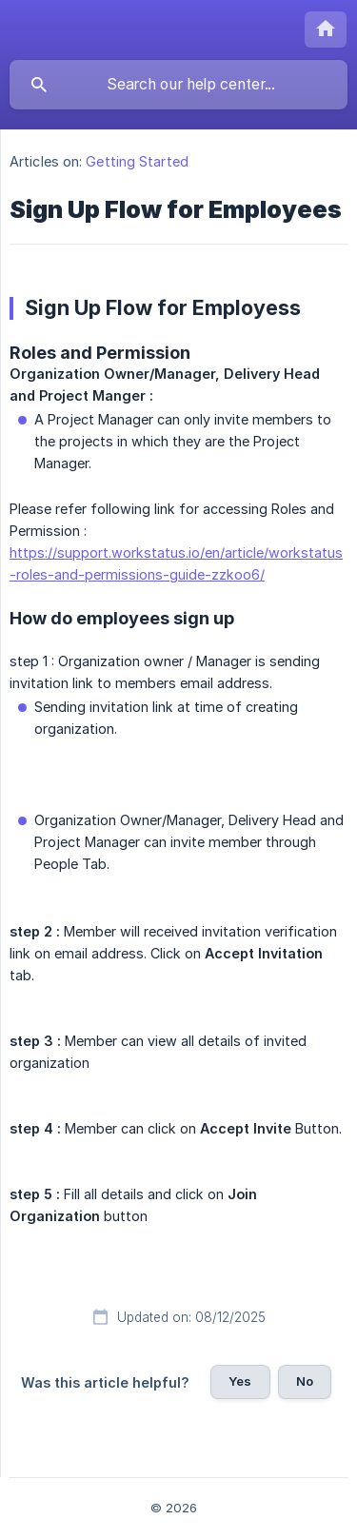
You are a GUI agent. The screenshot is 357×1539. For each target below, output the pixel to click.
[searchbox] (178, 84)
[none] (326, 29)
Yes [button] (239, 1381)
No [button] (304, 1381)
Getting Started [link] (137, 161)
